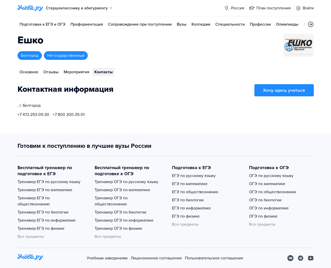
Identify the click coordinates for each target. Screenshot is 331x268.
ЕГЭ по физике (186, 216)
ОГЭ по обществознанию (272, 191)
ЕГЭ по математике (189, 183)
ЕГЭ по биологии (188, 200)
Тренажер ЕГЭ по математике (45, 189)
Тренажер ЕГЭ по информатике (47, 220)
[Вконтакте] (290, 258)
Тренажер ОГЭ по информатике (124, 220)
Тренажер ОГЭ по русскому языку (126, 181)
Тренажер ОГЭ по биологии (120, 212)
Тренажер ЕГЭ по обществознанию (34, 201)
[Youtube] (311, 258)
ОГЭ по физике (263, 216)
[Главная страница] (30, 8)
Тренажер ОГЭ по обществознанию (111, 201)
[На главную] (30, 258)
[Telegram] (301, 258)
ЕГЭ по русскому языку (194, 175)
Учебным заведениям (107, 258)
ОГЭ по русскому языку (271, 175)
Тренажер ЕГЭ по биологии (43, 212)
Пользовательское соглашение (214, 258)
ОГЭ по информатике (269, 208)
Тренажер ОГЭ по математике (122, 189)
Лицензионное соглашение (156, 258)
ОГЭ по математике (267, 183)
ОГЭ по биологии (265, 200)
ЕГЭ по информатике (191, 208)
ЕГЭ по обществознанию (195, 191)
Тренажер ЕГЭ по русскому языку (49, 181)
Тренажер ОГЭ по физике (118, 228)
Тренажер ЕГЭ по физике (41, 228)
